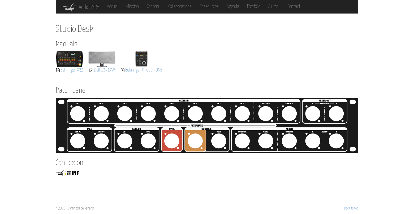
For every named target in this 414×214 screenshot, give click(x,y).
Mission (132, 6)
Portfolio (253, 6)
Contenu (153, 6)
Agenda (233, 6)
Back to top (351, 208)
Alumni (273, 6)
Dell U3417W (104, 70)
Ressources (209, 6)
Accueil (112, 6)
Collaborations (180, 6)
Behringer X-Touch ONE (143, 70)
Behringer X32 (72, 70)
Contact (293, 6)
